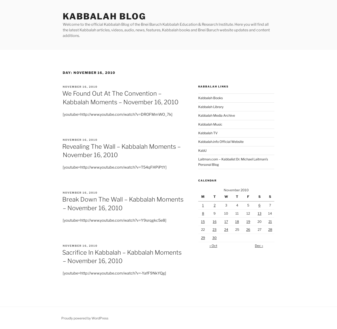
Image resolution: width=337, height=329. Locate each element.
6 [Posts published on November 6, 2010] (259, 205)
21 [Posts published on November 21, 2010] (270, 222)
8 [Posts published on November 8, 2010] (203, 213)
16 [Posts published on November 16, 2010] (214, 222)
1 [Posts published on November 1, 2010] (203, 205)
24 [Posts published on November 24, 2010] (226, 229)
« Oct (213, 246)
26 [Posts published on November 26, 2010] (248, 229)
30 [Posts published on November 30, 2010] (214, 238)
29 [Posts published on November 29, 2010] (203, 238)
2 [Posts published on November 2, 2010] (215, 205)
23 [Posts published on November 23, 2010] (214, 229)
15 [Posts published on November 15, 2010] (203, 222)
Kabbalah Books (210, 98)
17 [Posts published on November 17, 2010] (226, 222)
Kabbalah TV (208, 133)
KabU (202, 150)
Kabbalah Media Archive (216, 115)
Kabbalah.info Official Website (221, 142)
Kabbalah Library (210, 107)
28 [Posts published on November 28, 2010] (270, 229)
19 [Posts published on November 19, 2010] (248, 222)
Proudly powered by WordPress (84, 318)
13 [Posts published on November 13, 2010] (259, 213)
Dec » (259, 246)
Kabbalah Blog (104, 16)
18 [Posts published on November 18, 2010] (237, 222)
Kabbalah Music (210, 124)
